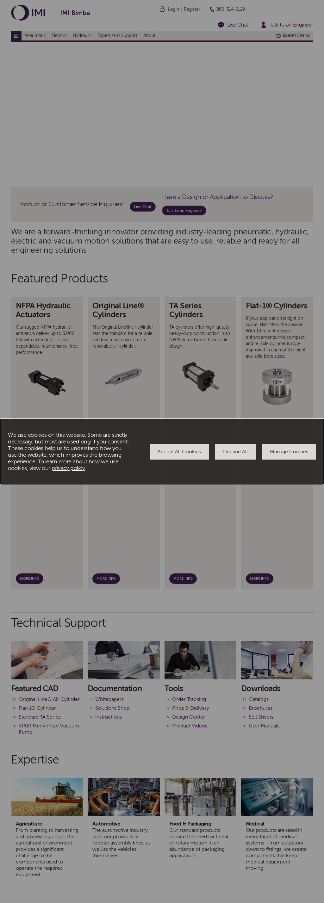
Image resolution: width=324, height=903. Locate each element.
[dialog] (162, 452)
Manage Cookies (289, 452)
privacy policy (68, 468)
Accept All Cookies (179, 452)
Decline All (235, 452)
